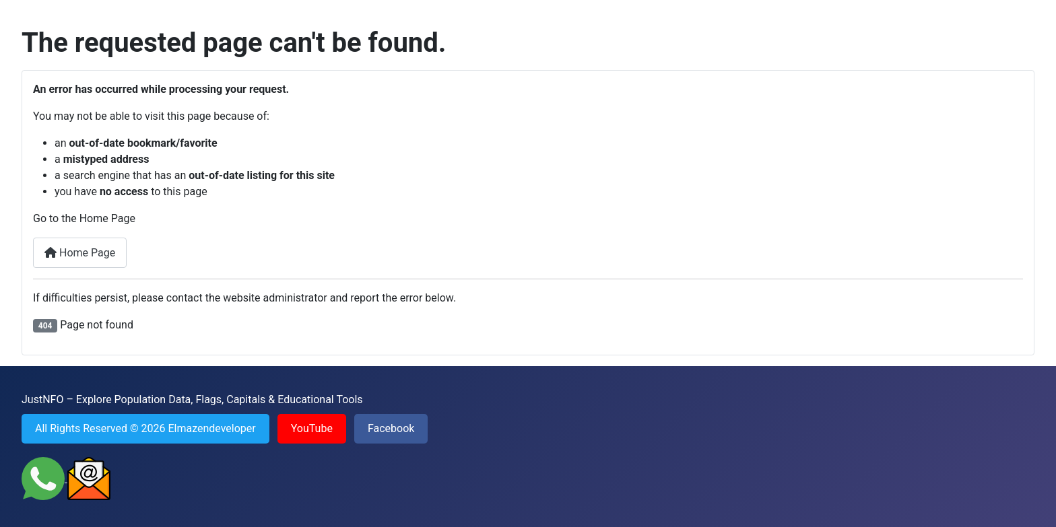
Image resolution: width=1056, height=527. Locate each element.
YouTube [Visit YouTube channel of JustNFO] (312, 428)
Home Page (79, 252)
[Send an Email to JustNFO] (88, 478)
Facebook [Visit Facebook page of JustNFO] (391, 428)
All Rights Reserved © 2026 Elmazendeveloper (145, 428)
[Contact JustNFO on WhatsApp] (44, 478)
